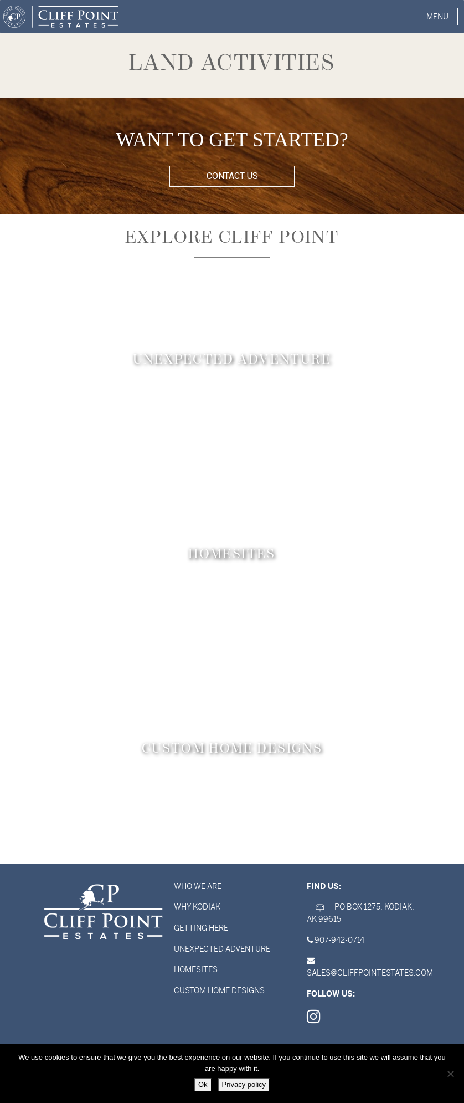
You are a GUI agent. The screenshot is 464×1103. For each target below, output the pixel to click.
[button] (437, 16)
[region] (232, 156)
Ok (203, 1084)
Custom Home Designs (219, 990)
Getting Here (201, 928)
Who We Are (197, 886)
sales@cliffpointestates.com (370, 973)
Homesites (196, 969)
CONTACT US (232, 176)
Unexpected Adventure (222, 949)
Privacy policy (244, 1084)
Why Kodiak (197, 907)
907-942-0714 (339, 940)
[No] (450, 1073)
